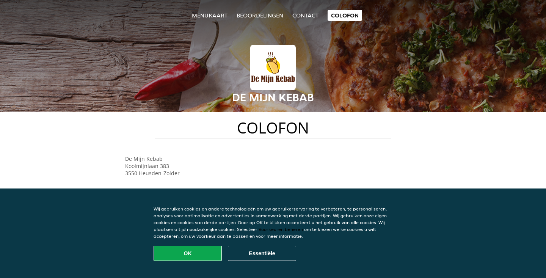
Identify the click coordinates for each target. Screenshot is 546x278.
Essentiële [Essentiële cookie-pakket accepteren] (262, 253)
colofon (345, 15)
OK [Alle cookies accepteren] (188, 253)
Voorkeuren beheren (281, 229)
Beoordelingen (260, 15)
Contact (305, 15)
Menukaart (210, 15)
